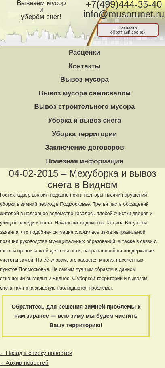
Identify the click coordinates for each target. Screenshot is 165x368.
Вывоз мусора (84, 79)
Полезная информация (84, 161)
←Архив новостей (24, 363)
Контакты (84, 66)
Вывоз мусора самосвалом (84, 93)
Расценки (84, 52)
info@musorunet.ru (123, 14)
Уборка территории (84, 134)
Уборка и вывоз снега (84, 120)
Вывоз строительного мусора (84, 106)
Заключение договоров (84, 147)
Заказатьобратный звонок (128, 29)
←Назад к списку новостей (36, 353)
